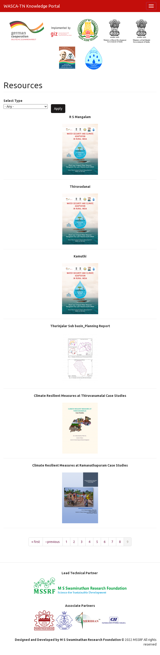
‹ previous (53, 542)
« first (35, 542)
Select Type (12, 101)
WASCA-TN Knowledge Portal (32, 6)
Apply (58, 108)
